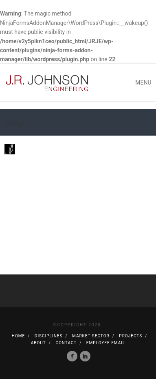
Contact (66, 343)
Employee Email (105, 343)
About (38, 343)
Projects (130, 336)
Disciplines (49, 336)
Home (18, 336)
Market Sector (91, 336)
